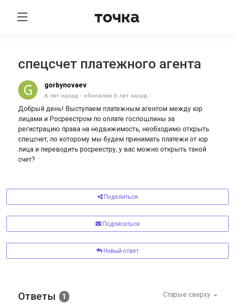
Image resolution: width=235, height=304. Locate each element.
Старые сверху (187, 294)
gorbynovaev (65, 85)
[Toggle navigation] (22, 17)
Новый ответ (117, 250)
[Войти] (213, 16)
